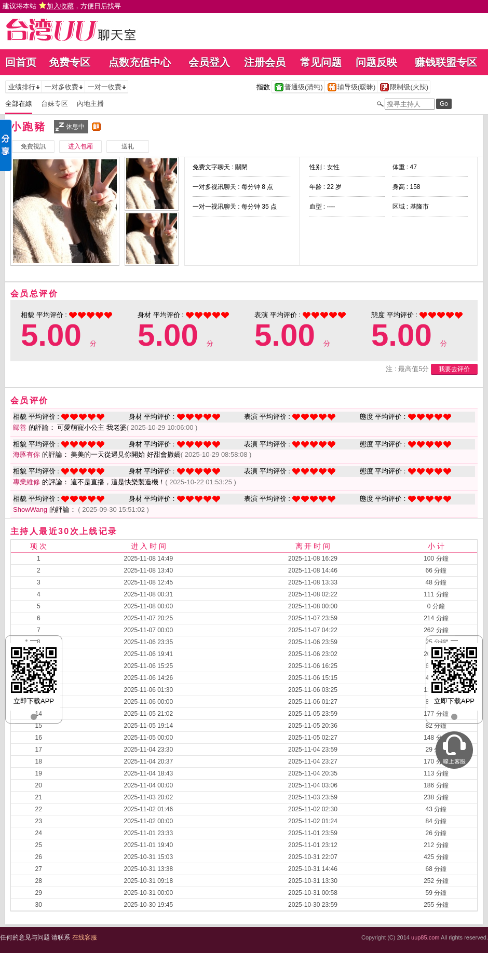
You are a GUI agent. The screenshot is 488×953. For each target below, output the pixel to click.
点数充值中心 (140, 62)
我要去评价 (454, 369)
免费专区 (69, 62)
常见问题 (321, 62)
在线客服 (84, 937)
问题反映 (376, 62)
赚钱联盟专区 (446, 62)
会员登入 (209, 62)
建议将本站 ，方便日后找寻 (62, 6)
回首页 (20, 62)
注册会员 (265, 62)
